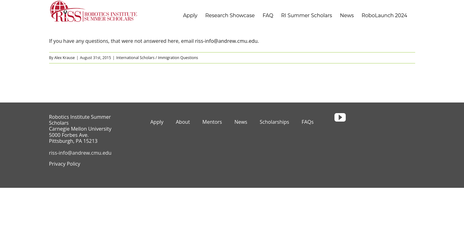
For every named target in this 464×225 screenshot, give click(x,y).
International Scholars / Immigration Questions (157, 57)
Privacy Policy (64, 163)
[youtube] (340, 117)
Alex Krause (64, 57)
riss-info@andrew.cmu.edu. (227, 41)
